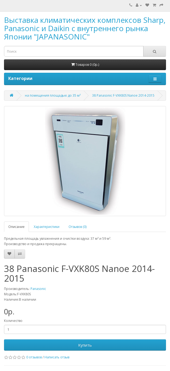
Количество (13, 320)
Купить (85, 345)
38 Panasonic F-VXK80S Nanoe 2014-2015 (123, 95)
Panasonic (38, 288)
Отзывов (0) (77, 226)
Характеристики (46, 226)
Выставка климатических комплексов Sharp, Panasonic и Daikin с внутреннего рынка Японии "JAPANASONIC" (84, 28)
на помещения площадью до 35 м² (53, 95)
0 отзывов (34, 357)
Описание (16, 226)
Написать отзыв (56, 357)
